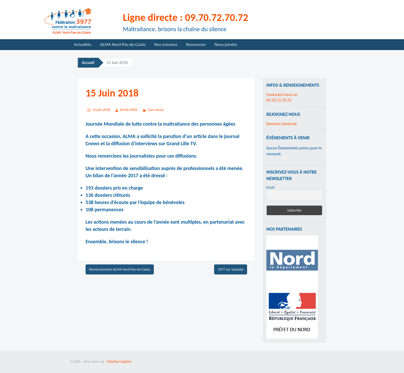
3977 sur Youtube (230, 269)
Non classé (156, 110)
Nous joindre (226, 44)
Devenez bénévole (281, 123)
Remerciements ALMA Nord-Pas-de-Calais (119, 269)
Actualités (82, 44)
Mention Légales (119, 361)
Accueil (88, 62)
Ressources (196, 44)
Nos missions (166, 44)
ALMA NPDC (129, 110)
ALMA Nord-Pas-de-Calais (123, 44)
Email (270, 187)
